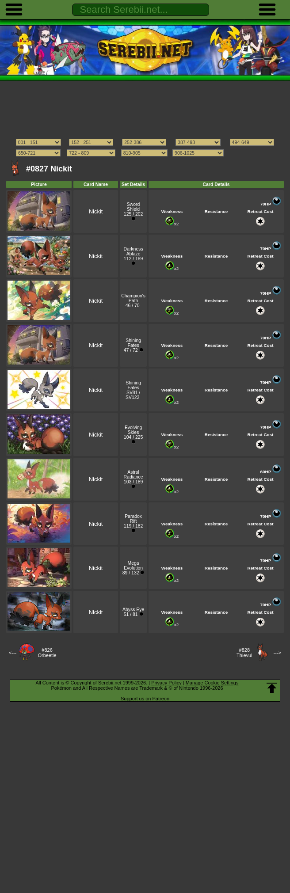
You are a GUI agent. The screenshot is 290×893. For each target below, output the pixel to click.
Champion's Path (133, 298)
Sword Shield (133, 207)
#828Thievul (244, 652)
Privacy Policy (166, 682)
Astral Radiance (133, 474)
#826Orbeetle (47, 652)
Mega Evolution (133, 565)
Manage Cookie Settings (212, 682)
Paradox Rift (133, 519)
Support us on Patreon (145, 698)
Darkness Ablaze (133, 251)
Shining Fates (133, 343)
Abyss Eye (133, 609)
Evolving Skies (133, 430)
